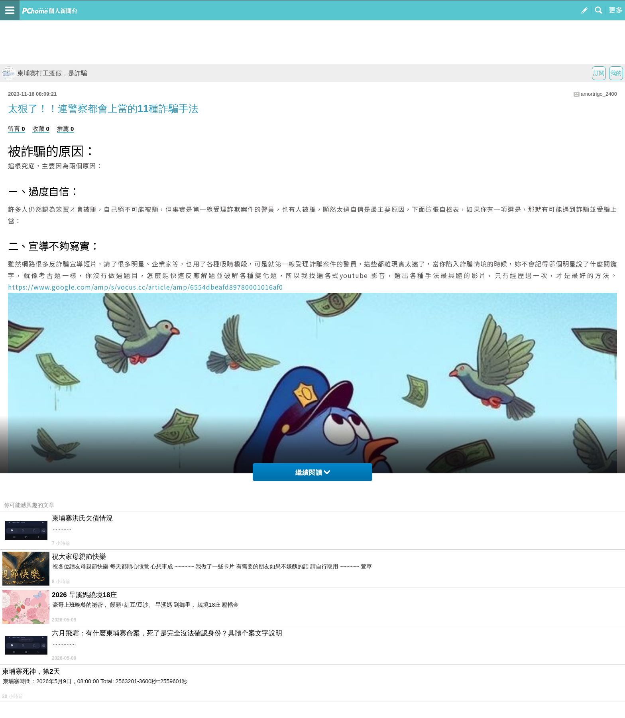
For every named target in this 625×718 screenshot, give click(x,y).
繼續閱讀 (312, 472)
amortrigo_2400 (599, 94)
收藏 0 (40, 128)
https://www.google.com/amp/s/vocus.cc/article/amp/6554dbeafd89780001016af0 (145, 287)
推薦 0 (65, 128)
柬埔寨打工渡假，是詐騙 (44, 73)
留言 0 (16, 128)
